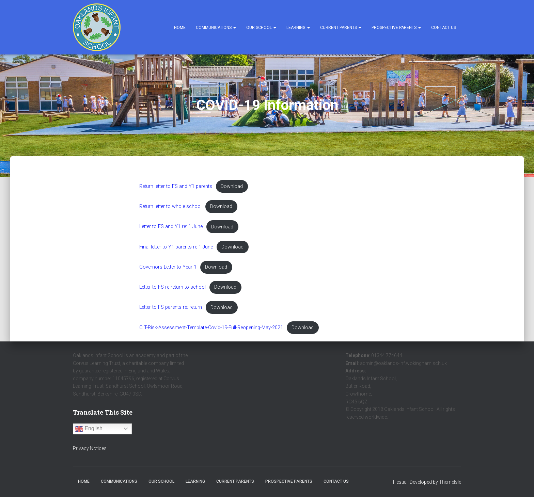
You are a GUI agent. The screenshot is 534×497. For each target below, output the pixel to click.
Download (232, 186)
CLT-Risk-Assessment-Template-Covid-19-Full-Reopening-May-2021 (211, 328)
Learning (298, 27)
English (89, 429)
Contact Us (443, 27)
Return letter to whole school (170, 206)
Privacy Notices (90, 448)
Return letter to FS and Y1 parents (175, 186)
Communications (216, 27)
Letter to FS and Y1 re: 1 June (171, 227)
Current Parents (340, 27)
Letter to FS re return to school (172, 287)
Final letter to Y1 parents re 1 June (176, 247)
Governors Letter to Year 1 (168, 267)
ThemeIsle (450, 482)
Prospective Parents (396, 27)
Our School (261, 27)
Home (180, 27)
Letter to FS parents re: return (170, 307)
